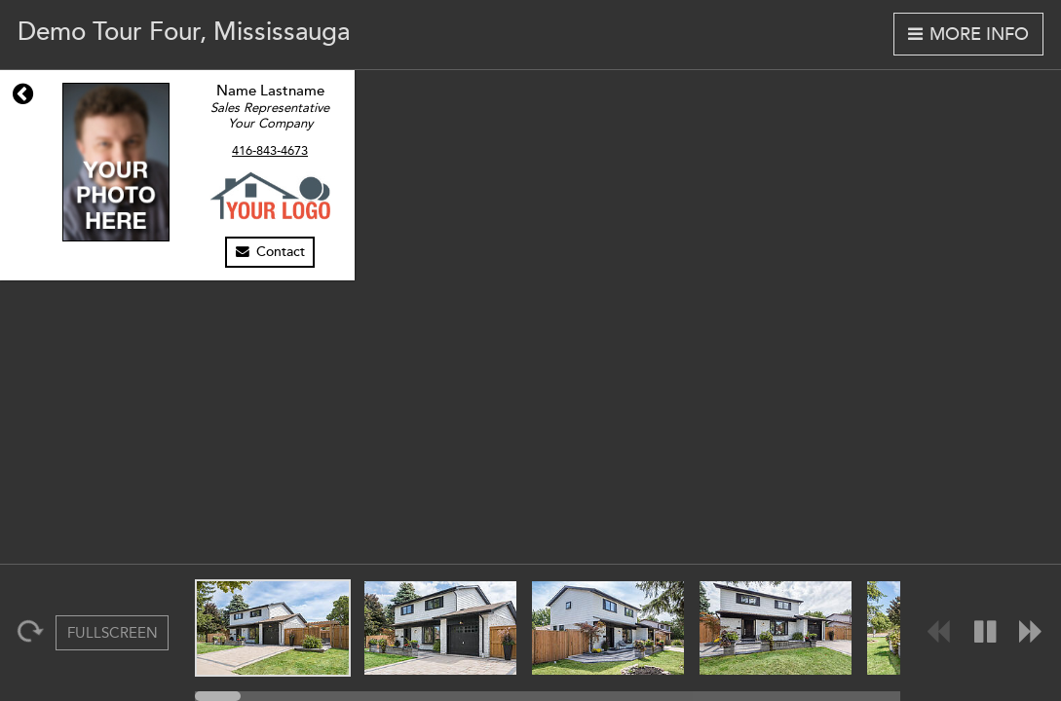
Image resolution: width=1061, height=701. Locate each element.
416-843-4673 (270, 151)
